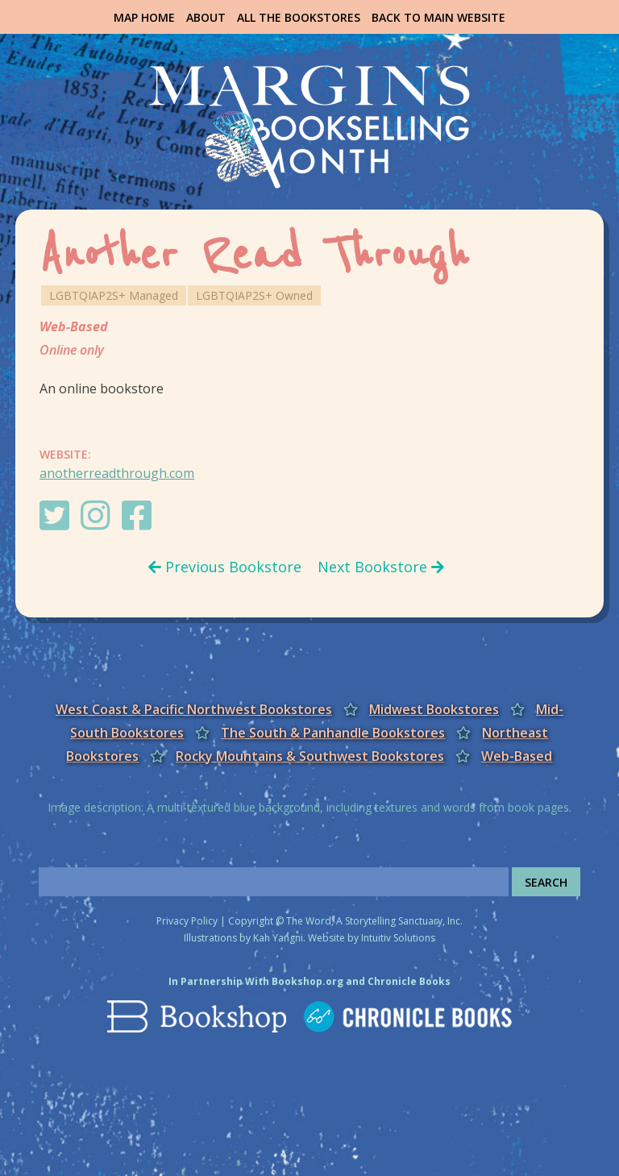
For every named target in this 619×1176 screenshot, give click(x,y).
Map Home (144, 17)
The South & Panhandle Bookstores (333, 733)
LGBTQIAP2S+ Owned (254, 295)
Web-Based (73, 326)
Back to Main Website (438, 17)
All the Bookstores (298, 17)
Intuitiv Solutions (398, 938)
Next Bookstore (381, 566)
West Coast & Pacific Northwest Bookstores (194, 709)
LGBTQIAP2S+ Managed (113, 295)
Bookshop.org (307, 981)
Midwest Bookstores (434, 709)
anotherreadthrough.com (116, 473)
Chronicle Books (409, 981)
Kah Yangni (278, 938)
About (206, 17)
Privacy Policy (187, 921)
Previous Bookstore (224, 566)
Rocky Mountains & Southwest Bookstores (310, 756)
